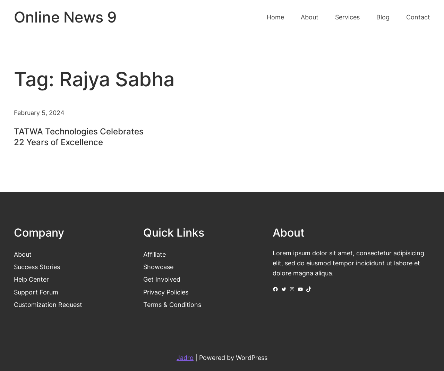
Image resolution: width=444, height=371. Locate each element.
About (23, 254)
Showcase (158, 267)
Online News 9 (65, 17)
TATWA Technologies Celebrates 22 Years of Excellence (79, 136)
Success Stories (37, 267)
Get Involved (161, 279)
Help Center (31, 279)
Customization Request (48, 304)
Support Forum (36, 292)
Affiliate (154, 254)
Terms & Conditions (172, 304)
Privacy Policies (165, 292)
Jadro (185, 357)
